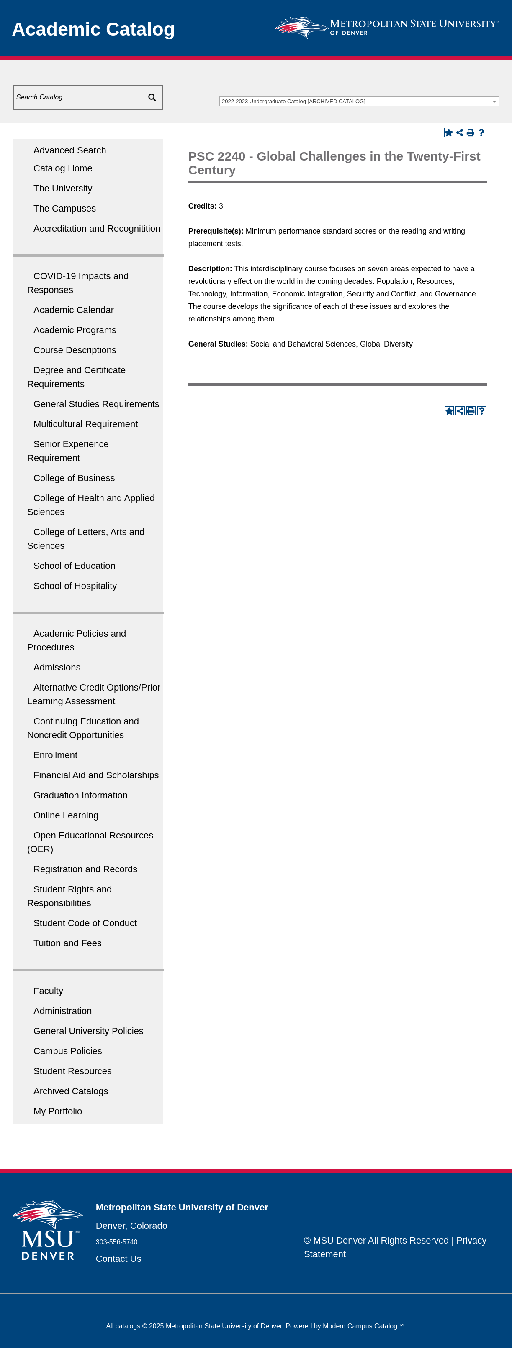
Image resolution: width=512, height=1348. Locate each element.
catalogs (128, 1326)
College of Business (74, 478)
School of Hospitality (75, 586)
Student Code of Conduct (85, 923)
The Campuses (64, 208)
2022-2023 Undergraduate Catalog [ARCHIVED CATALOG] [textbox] (293, 101)
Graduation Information (80, 795)
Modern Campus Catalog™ (363, 1326)
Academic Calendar (73, 310)
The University (63, 188)
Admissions (56, 667)
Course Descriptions (74, 350)
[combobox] (359, 101)
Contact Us (119, 1259)
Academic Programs (74, 330)
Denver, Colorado (131, 1226)
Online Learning (65, 815)
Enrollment (55, 755)
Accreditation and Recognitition (96, 228)
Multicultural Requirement (85, 424)
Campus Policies (67, 1051)
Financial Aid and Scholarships (96, 775)
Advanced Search (69, 150)
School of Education (74, 566)
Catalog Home (63, 168)
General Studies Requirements (96, 404)
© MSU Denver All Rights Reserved (376, 1240)
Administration (62, 1011)
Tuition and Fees (67, 943)
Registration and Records (85, 869)
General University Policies (88, 1031)
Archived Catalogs (70, 1091)
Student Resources (72, 1071)
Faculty (48, 991)
